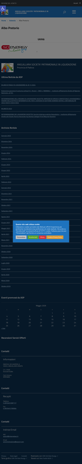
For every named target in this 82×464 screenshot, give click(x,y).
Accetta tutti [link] (33, 237)
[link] (3, 8)
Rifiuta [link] (42, 237)
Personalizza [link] (21, 237)
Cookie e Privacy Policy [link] (55, 237)
